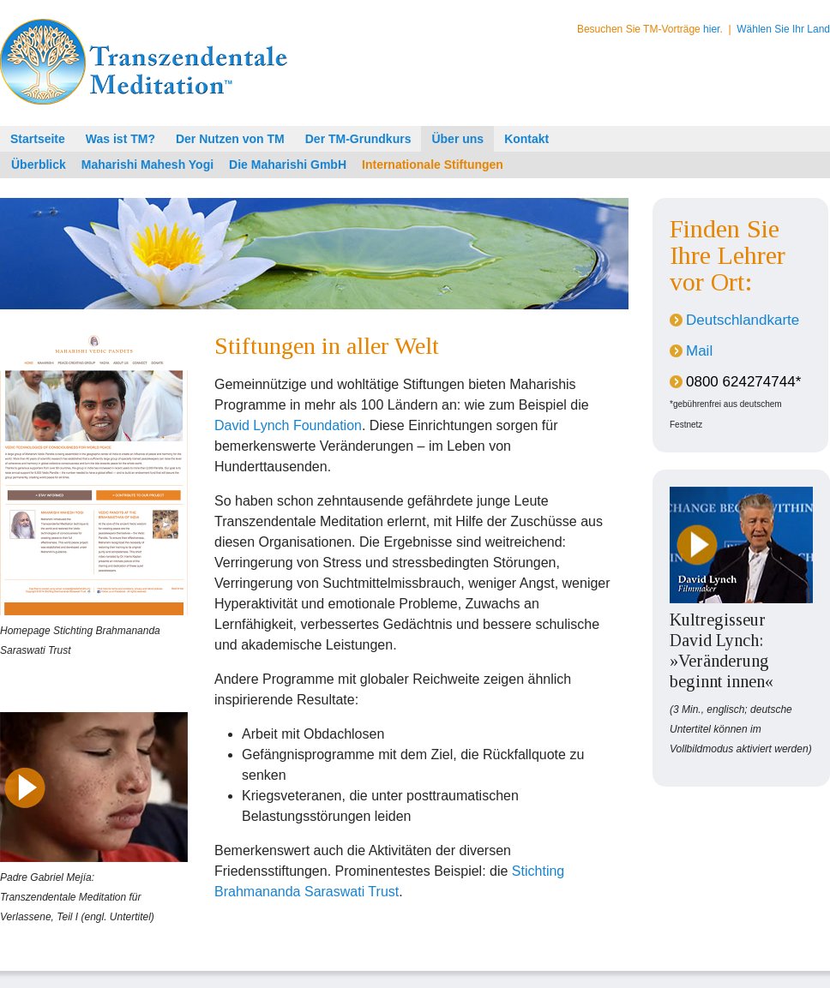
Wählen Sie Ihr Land (783, 29)
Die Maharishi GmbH (287, 164)
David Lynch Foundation (288, 425)
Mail (699, 351)
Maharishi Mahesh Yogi (147, 164)
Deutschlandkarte (742, 320)
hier (711, 29)
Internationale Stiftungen (432, 164)
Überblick (38, 164)
